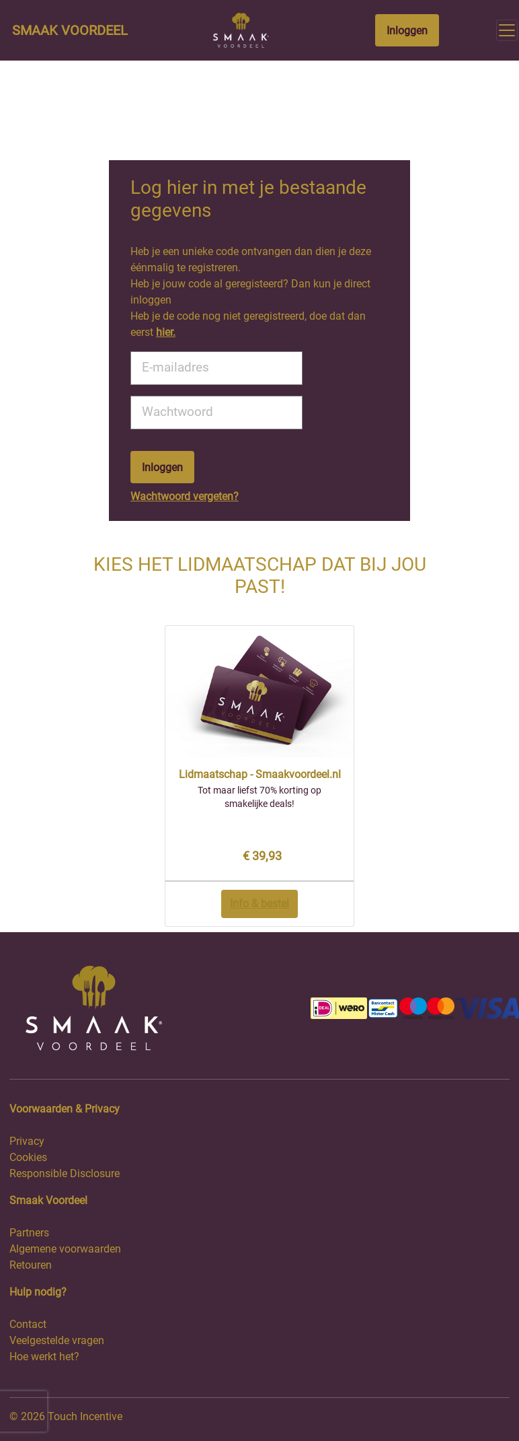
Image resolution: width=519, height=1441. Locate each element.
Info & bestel (259, 903)
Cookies (28, 1157)
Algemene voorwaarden (65, 1248)
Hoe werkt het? (44, 1356)
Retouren (30, 1265)
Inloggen (407, 30)
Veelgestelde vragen (56, 1340)
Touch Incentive (85, 1416)
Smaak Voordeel (70, 30)
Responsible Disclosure (64, 1173)
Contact (27, 1324)
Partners (29, 1232)
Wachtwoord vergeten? (184, 496)
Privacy (26, 1141)
